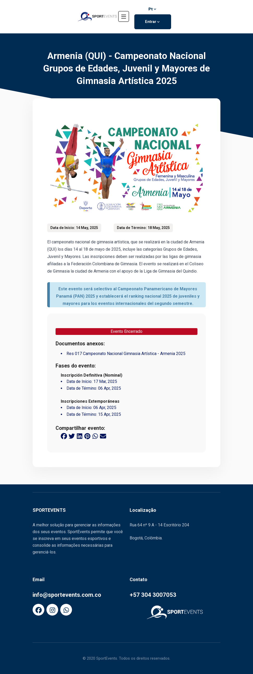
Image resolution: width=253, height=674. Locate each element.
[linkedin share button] (79, 436)
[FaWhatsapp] (66, 610)
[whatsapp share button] (95, 436)
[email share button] (103, 436)
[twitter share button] (72, 436)
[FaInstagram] (52, 610)
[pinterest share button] (87, 436)
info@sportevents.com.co (67, 595)
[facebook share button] (64, 436)
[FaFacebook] (38, 610)
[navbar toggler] (123, 16)
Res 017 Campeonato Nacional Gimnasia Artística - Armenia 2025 (126, 353)
